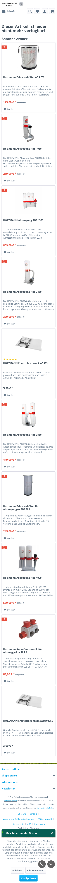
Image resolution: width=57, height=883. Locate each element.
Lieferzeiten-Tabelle (44, 808)
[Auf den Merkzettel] (9, 109)
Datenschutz (18, 824)
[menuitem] (8, 11)
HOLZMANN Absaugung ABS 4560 (23, 220)
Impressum (39, 824)
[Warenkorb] (52, 11)
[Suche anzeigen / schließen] (30, 11)
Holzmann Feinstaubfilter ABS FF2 (24, 77)
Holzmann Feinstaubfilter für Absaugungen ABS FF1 (21, 508)
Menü (8, 11)
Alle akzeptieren (35, 870)
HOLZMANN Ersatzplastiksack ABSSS (25, 363)
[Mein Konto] (45, 11)
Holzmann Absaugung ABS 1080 (22, 148)
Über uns (22, 813)
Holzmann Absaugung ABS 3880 (22, 434)
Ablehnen (17, 870)
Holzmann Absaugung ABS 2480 (22, 291)
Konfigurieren (28, 878)
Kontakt (33, 813)
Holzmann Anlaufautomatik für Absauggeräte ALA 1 (22, 651)
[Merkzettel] (37, 11)
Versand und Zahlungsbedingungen (19, 819)
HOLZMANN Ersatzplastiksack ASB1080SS (28, 720)
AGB (29, 824)
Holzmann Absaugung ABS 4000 (22, 577)
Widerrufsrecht (45, 819)
